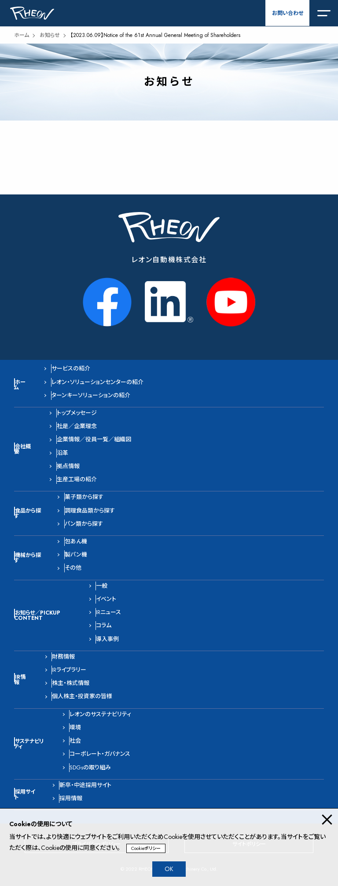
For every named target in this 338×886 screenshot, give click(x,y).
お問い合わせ (287, 13)
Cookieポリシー (146, 848)
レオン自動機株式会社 (169, 260)
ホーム (21, 35)
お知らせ (50, 35)
